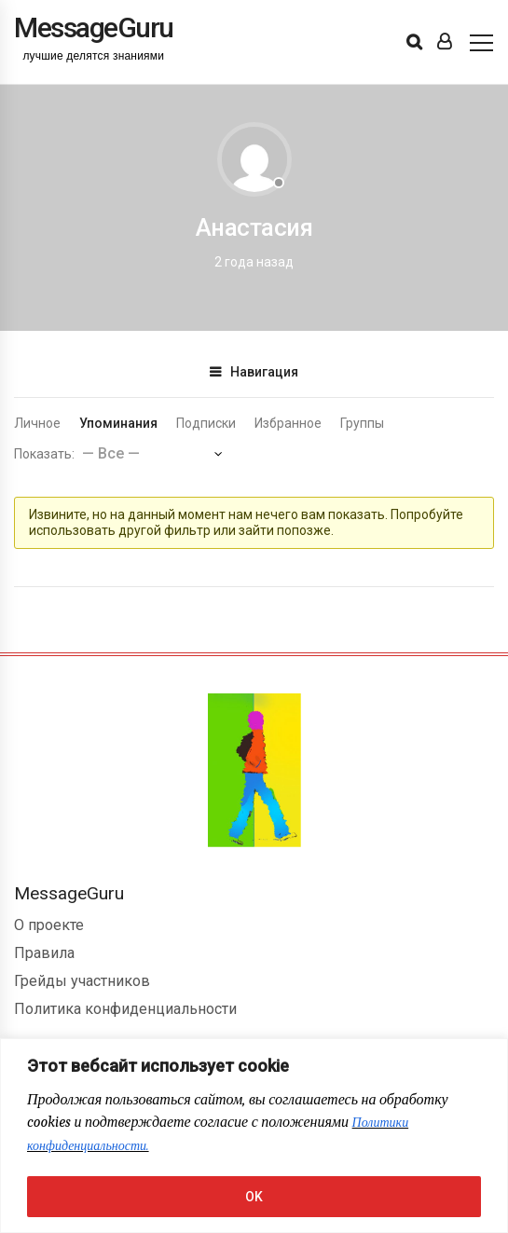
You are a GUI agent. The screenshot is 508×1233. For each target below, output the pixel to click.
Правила (44, 953)
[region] (254, 1135)
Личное (37, 423)
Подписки (206, 423)
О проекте (49, 925)
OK (254, 1196)
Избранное (288, 423)
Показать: (44, 453)
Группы (362, 423)
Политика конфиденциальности (125, 1009)
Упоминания (118, 423)
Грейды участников (82, 981)
